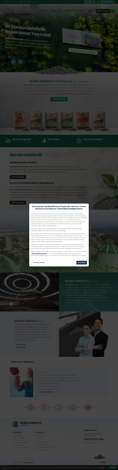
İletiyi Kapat (81, 263)
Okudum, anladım (38, 263)
